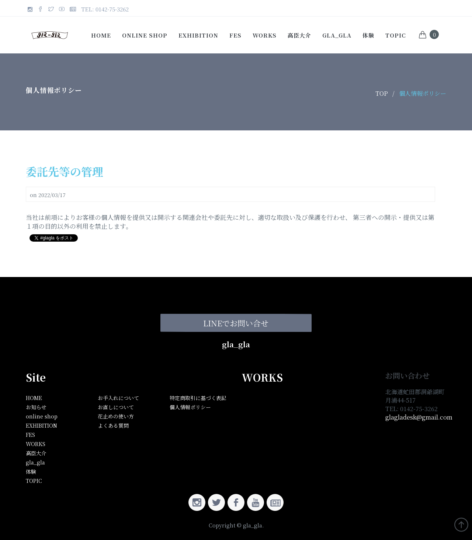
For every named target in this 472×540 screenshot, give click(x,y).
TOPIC (395, 35)
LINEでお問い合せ (235, 322)
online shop (144, 35)
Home (101, 35)
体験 (368, 35)
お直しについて (116, 407)
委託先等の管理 (64, 171)
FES (235, 35)
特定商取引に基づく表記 (198, 398)
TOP (381, 93)
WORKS (265, 35)
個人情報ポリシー (422, 93)
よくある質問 (113, 425)
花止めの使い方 (116, 416)
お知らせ (36, 407)
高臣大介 (299, 35)
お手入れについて (118, 398)
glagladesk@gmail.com (418, 417)
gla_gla (336, 35)
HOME (34, 398)
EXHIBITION (198, 35)
